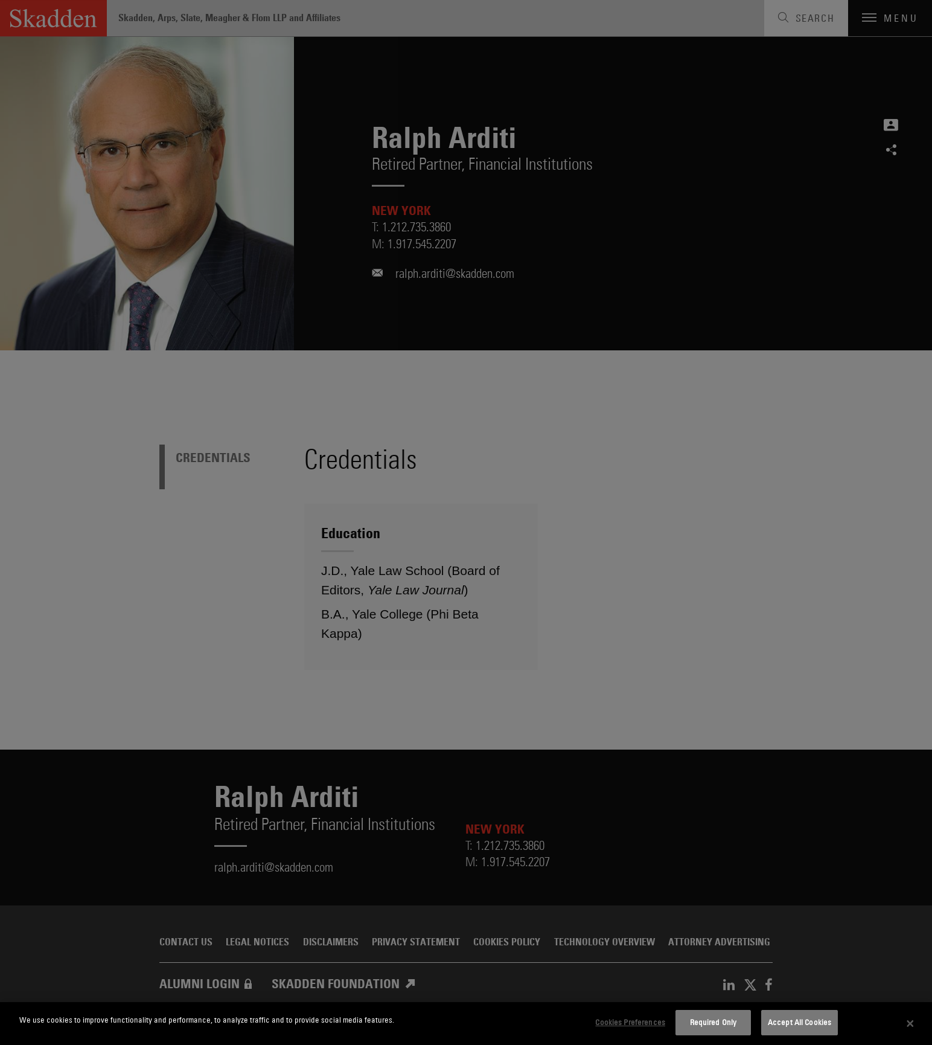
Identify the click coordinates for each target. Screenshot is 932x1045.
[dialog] (466, 1023)
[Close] (910, 1023)
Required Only (713, 1022)
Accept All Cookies (799, 1022)
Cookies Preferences (630, 1022)
